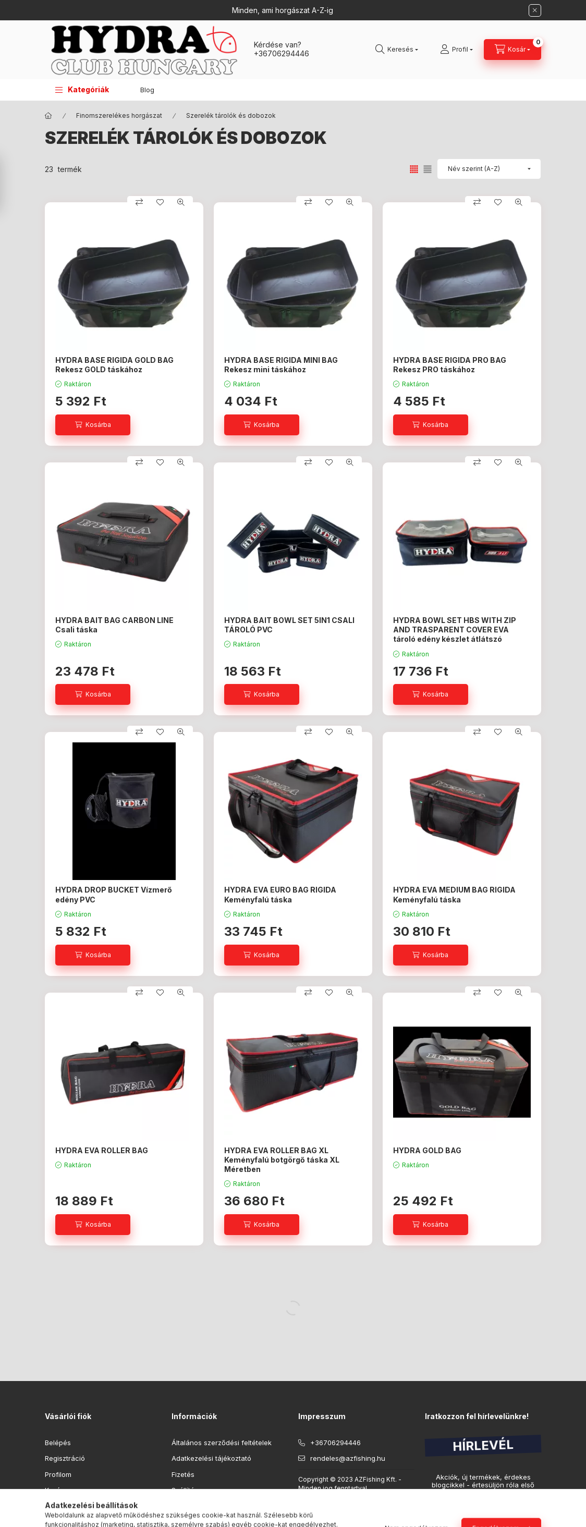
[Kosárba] (92, 424)
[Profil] (456, 49)
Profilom (58, 1474)
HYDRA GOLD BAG (427, 1150)
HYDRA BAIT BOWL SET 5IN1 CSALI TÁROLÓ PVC (289, 625)
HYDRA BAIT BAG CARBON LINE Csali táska (114, 625)
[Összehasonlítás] (139, 202)
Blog (147, 89)
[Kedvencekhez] (160, 202)
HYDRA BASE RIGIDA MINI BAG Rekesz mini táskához (281, 365)
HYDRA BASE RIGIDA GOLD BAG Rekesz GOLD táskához (114, 365)
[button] (82, 90)
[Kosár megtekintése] (512, 49)
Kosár (54, 1490)
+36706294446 (281, 53)
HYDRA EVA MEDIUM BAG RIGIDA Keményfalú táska (454, 894)
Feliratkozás (455, 1513)
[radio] (427, 169)
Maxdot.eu (387, 1501)
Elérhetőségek (195, 1506)
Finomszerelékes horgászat (119, 115)
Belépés (58, 1442)
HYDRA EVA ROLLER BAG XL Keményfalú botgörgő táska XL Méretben (281, 1160)
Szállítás (185, 1490)
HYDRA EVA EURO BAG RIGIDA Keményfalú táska (280, 894)
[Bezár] (535, 10)
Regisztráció (65, 1458)
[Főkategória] (48, 115)
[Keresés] (396, 49)
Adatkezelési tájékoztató (211, 1458)
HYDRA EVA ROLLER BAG (101, 1150)
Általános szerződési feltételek (222, 1442)
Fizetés (183, 1474)
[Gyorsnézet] (180, 202)
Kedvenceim (64, 1506)
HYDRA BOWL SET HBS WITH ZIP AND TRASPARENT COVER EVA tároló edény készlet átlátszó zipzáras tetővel (454, 634)
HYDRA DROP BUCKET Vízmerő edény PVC (113, 894)
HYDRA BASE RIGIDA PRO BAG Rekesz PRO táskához (449, 365)
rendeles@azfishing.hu (347, 1458)
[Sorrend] (489, 168)
